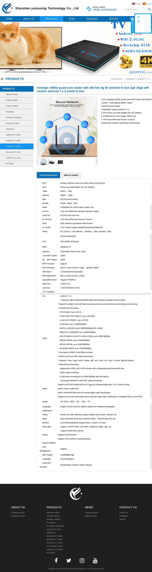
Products (50, 20)
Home (9, 19)
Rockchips (10, 112)
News (71, 20)
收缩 (133, 25)
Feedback (92, 19)
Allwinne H (10, 129)
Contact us (128, 507)
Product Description (48, 175)
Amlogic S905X (12, 100)
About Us (28, 20)
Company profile (18, 512)
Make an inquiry (71, 175)
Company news (91, 512)
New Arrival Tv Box (13, 152)
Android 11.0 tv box (13, 158)
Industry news (91, 516)
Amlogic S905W (12, 106)
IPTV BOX (10, 164)
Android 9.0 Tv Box (13, 135)
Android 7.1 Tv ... (144, 79)
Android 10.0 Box (12, 123)
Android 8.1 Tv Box (13, 141)
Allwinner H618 (12, 94)
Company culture (18, 516)
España (149, 4)
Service (113, 19)
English (138, 4)
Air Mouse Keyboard (14, 117)
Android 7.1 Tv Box (13, 146)
